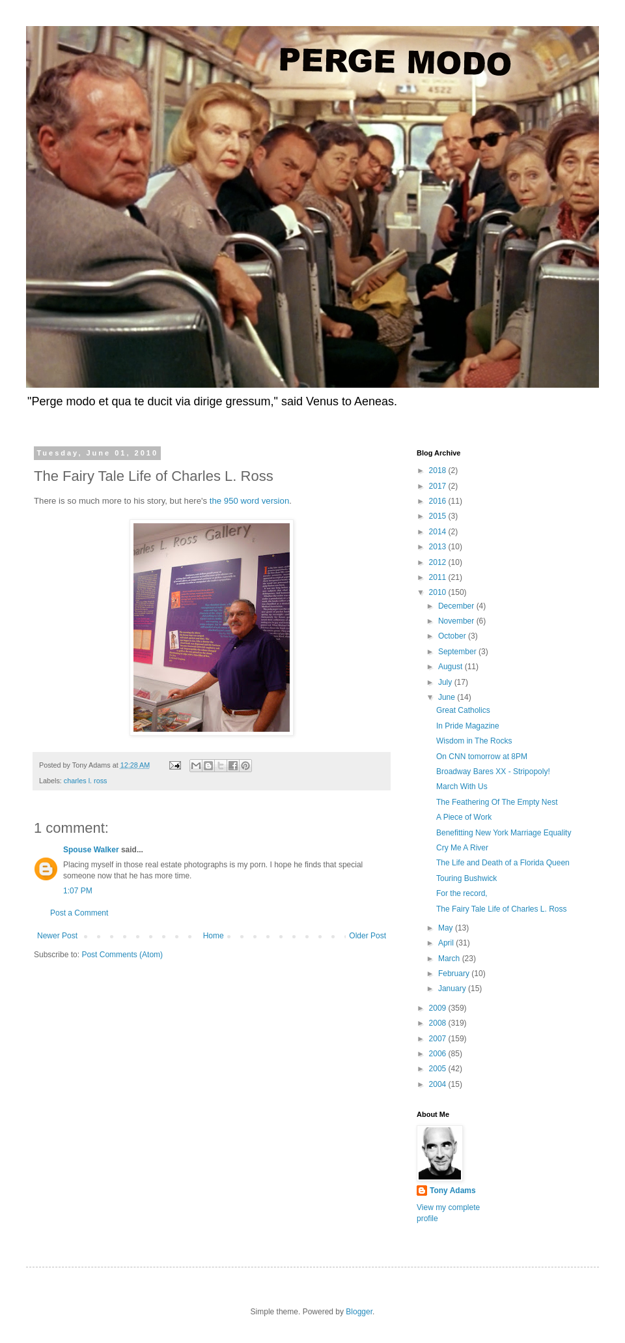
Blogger (359, 1311)
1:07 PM (77, 890)
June (447, 697)
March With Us (462, 786)
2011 (439, 577)
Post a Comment (79, 912)
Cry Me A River (462, 847)
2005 (439, 1068)
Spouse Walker (91, 849)
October (453, 636)
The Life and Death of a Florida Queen (503, 862)
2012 (439, 562)
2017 (439, 486)
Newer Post (57, 935)
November (457, 621)
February (454, 973)
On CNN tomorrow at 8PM (481, 756)
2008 (439, 1023)
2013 (439, 546)
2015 (439, 516)
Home (213, 935)
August (451, 666)
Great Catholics (463, 710)
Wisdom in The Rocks (474, 740)
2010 (439, 592)
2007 (439, 1038)
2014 (439, 531)
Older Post (367, 935)
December (457, 606)
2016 (439, 501)
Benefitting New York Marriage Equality (503, 832)
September (458, 651)
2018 (439, 470)
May (446, 927)
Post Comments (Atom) (122, 954)
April (447, 942)
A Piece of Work (464, 817)
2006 (439, 1053)
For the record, (462, 893)
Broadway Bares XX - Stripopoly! (493, 771)
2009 (439, 1008)
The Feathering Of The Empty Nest (497, 802)
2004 (439, 1084)
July (446, 682)
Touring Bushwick (466, 878)
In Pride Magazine (467, 725)
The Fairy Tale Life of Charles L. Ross (501, 909)
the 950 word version (249, 501)
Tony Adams (453, 1190)
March (450, 958)
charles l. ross (85, 781)
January (453, 988)
